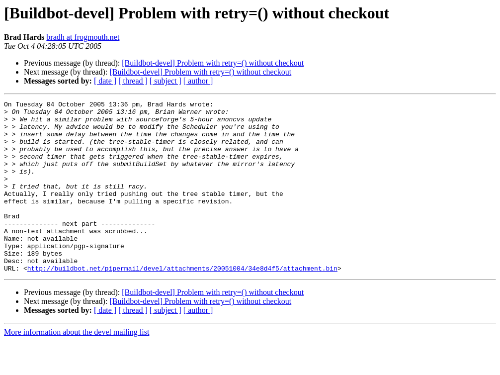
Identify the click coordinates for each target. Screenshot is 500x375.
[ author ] (198, 81)
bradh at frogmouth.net (82, 37)
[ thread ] (133, 81)
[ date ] (105, 81)
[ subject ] (165, 81)
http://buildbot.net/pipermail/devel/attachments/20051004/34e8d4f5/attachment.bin (182, 302)
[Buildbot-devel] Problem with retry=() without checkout (213, 63)
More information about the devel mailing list (76, 366)
